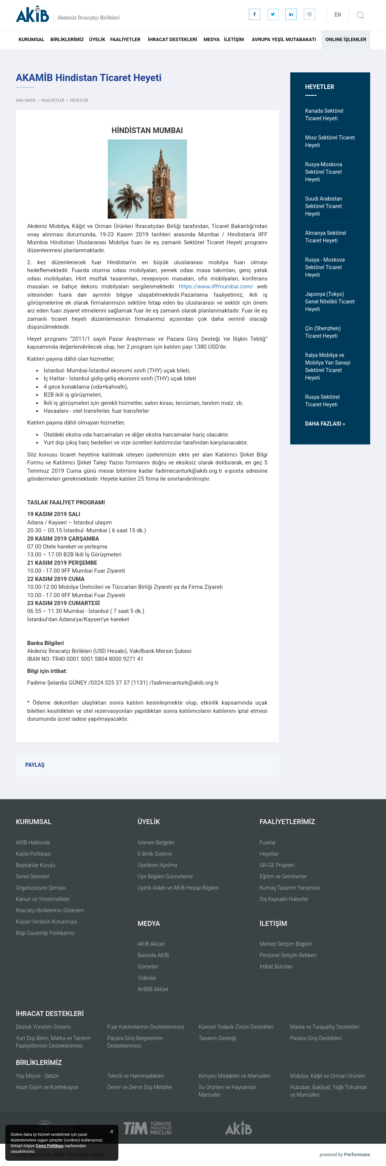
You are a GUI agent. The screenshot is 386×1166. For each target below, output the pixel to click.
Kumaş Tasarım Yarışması (290, 888)
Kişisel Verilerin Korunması (46, 922)
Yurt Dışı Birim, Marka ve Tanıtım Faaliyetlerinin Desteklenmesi (53, 1042)
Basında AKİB (153, 955)
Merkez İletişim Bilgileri (286, 944)
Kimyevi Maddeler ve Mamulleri (235, 1076)
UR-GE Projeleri (277, 865)
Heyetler (269, 854)
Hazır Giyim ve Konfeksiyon (47, 1087)
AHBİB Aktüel (153, 989)
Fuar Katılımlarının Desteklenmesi (145, 1027)
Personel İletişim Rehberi (288, 955)
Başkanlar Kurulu (35, 865)
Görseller (148, 967)
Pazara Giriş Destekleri (316, 1038)
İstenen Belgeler (156, 843)
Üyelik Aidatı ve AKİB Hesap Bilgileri (178, 888)
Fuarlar (268, 843)
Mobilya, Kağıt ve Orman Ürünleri (327, 1076)
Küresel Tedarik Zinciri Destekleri (236, 1027)
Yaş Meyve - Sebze (37, 1076)
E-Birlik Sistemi (155, 854)
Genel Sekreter (32, 876)
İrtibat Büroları (276, 967)
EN (337, 15)
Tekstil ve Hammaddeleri (135, 1076)
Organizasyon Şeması (41, 888)
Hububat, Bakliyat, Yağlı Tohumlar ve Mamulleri (328, 1091)
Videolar (147, 978)
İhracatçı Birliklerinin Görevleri (50, 910)
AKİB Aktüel (151, 944)
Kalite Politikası (33, 854)
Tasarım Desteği (217, 1038)
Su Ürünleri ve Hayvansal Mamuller (227, 1091)
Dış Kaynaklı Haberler (284, 899)
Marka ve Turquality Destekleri (324, 1027)
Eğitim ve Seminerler (283, 876)
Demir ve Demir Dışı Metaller (140, 1087)
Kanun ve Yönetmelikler (43, 899)
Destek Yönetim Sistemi (43, 1027)
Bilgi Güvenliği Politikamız (45, 933)
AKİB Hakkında (33, 843)
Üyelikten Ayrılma (157, 865)
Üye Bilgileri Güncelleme (165, 876)
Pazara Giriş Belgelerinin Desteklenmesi (135, 1042)
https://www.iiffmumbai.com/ (216, 286)
